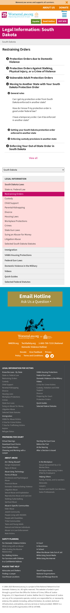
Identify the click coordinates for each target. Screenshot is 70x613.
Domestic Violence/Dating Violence (18, 486)
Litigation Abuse (13, 239)
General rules (17, 93)
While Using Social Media (46, 555)
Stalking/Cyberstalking (14, 499)
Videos (8, 271)
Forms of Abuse (11, 474)
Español (35, 21)
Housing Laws (11, 216)
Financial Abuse (11, 483)
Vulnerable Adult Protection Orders (29, 78)
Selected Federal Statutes (17, 282)
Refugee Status (8, 431)
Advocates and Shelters (11, 570)
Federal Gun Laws (13, 260)
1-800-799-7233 (46, 343)
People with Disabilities (14, 518)
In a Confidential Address (12, 561)
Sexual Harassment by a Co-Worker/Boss (50, 466)
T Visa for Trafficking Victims (13, 425)
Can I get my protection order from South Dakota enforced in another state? (32, 101)
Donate (64, 7)
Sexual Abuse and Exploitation (17, 492)
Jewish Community (12, 512)
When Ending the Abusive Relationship (12, 550)
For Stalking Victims (10, 555)
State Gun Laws (12, 230)
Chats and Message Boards (47, 576)
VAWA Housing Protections (18, 255)
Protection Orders (44, 399)
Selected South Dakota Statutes (20, 243)
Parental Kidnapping (15, 207)
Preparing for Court (44, 396)
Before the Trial (43, 444)
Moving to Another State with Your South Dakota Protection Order (33, 85)
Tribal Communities (12, 521)
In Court (40, 543)
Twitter (52, 356)
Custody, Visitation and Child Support (48, 389)
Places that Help (10, 566)
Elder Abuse (9, 508)
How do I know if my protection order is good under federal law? (31, 110)
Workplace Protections (16, 221)
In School (40, 549)
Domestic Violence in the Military (21, 266)
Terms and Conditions (33, 355)
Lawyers (42, 486)
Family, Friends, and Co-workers (51, 479)
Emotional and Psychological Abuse (16, 479)
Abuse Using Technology (14, 471)
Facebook (47, 356)
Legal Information (15, 178)
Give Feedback (35, 352)
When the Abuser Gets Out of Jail (49, 552)
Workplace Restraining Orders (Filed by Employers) (51, 471)
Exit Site (62, 21)
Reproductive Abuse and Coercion (18, 495)
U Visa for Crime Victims (11, 422)
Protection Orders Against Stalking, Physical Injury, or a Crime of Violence (31, 69)
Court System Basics (10, 447)
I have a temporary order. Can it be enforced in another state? (33, 118)
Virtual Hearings (8, 441)
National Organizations (46, 573)
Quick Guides (11, 276)
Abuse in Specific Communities (17, 505)
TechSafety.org (29, 343)
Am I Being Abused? (12, 462)
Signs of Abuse (10, 468)
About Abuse (11, 457)
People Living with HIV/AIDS (15, 515)
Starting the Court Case (46, 441)
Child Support (11, 203)
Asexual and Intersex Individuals (17, 527)
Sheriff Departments (45, 570)
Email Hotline (49, 21)
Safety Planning (10, 539)
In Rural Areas (42, 546)
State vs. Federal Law (15, 189)
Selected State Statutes (11, 412)
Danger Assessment (12, 465)
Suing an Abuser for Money (18, 234)
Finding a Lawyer (9, 573)
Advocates (43, 483)
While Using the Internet (46, 558)
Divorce (8, 212)
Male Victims (10, 533)
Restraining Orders (14, 194)
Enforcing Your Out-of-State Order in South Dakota (30, 147)
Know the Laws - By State (12, 372)
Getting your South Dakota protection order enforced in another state (33, 131)
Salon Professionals (46, 492)
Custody (9, 198)
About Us (49, 7)
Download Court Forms (11, 444)
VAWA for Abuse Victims (11, 419)
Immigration (11, 249)
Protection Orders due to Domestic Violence (29, 60)
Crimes (8, 225)
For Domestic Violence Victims (14, 543)
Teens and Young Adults (14, 524)
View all (33, 158)
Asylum (5, 428)
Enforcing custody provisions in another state (33, 139)
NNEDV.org (13, 343)
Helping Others (45, 476)
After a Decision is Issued (46, 450)
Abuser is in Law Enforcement (16, 530)
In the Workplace (45, 462)
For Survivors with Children (13, 558)
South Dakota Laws (14, 184)
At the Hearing (42, 447)
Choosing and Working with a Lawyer (13, 451)
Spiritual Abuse (11, 502)
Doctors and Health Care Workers (52, 489)
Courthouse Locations (10, 576)
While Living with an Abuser (13, 546)
